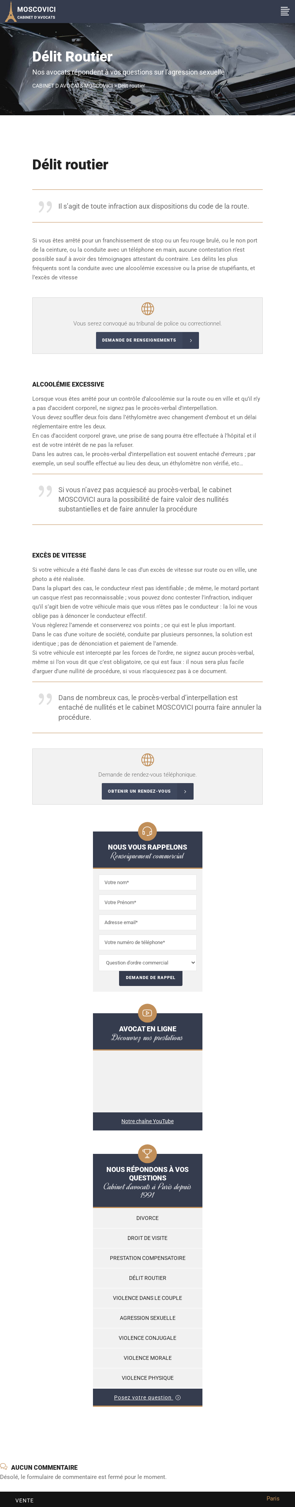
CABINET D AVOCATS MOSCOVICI (72, 85)
